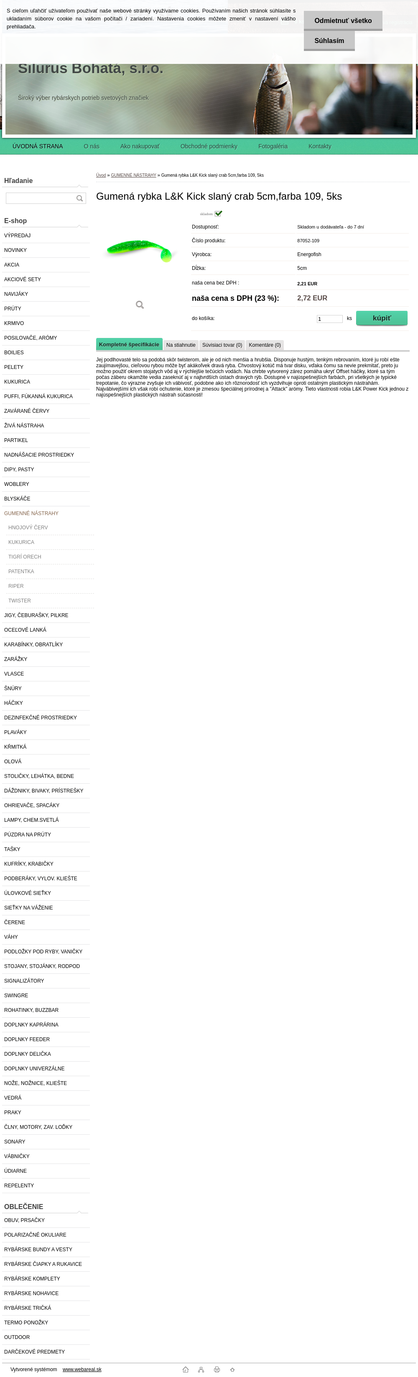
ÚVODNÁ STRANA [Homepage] (38, 146)
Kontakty (319, 146)
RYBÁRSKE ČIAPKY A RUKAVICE (43, 1264)
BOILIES (14, 353)
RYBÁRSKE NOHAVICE (31, 1293)
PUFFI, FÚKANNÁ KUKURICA (38, 396)
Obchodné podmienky (209, 146)
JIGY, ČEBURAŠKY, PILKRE (36, 615)
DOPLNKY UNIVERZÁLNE (34, 1069)
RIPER (16, 586)
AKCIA (11, 265)
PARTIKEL (16, 440)
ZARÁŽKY (15, 659)
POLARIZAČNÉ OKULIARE (35, 1235)
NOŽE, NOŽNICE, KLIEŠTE (35, 1083)
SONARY (14, 1142)
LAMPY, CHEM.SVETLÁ (31, 820)
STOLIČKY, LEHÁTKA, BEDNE (39, 776)
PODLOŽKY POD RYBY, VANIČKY (43, 952)
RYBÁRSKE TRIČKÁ (27, 1308)
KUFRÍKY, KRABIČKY (29, 864)
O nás (91, 146)
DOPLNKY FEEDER (27, 1039)
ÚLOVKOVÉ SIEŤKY (27, 893)
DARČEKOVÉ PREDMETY (34, 1352)
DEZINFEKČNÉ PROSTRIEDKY (40, 718)
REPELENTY (19, 1186)
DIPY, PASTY (19, 470)
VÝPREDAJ (17, 236)
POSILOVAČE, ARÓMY (30, 338)
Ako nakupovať (140, 146)
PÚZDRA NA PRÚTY (27, 835)
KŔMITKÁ (15, 747)
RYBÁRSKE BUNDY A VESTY (38, 1250)
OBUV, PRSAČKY (24, 1220)
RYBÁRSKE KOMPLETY (32, 1279)
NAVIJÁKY (16, 294)
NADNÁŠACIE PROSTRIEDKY (39, 455)
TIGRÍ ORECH (24, 557)
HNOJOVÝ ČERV (28, 528)
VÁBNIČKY (17, 1156)
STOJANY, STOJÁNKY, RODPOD (42, 966)
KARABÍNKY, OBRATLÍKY (33, 645)
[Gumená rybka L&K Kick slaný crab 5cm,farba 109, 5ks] (140, 263)
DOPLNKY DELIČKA (27, 1054)
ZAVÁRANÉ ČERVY (26, 411)
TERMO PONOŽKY (26, 1323)
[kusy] (330, 319)
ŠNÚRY (13, 688)
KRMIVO (14, 323)
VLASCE (14, 674)
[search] (79, 198)
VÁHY (11, 937)
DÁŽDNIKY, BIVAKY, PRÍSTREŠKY (43, 791)
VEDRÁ (12, 1098)
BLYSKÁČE (17, 499)
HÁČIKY (13, 703)
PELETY (13, 367)
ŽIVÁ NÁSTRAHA (24, 426)
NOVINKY (15, 250)
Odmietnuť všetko (343, 20)
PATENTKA (21, 571)
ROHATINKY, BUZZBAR (31, 1010)
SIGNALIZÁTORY (24, 981)
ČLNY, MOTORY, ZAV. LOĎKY (38, 1127)
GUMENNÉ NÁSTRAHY (31, 513)
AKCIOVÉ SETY (22, 279)
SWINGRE (16, 995)
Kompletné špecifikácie (129, 344)
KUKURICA (17, 382)
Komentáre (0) (265, 345)
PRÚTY (12, 309)
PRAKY (12, 1112)
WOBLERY (16, 484)
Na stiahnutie (181, 345)
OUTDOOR (17, 1337)
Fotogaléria (273, 146)
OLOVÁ (12, 762)
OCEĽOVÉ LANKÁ (25, 630)
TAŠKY (12, 849)
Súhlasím (329, 40)
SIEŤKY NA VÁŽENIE (28, 908)
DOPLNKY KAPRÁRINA (31, 1025)
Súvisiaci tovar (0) (222, 345)
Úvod (101, 175)
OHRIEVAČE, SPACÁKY (31, 805)
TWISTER (19, 601)
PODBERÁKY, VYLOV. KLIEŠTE (40, 879)
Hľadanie (18, 180)
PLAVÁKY (15, 732)
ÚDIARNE (15, 1171)
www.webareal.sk (82, 1369)
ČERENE (14, 922)
